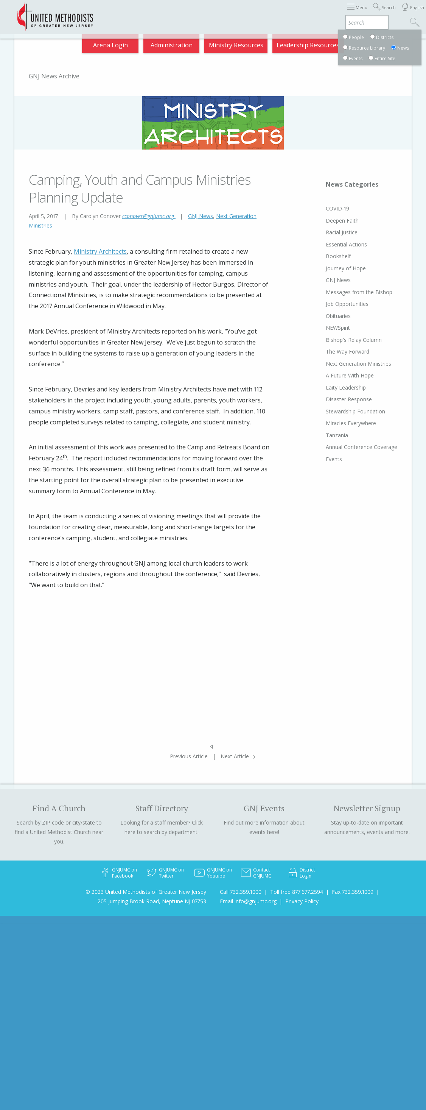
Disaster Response (334, 399)
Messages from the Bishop (344, 292)
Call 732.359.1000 (240, 891)
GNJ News (200, 216)
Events (319, 459)
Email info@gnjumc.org (248, 901)
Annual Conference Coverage (347, 447)
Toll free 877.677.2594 (296, 891)
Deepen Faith (327, 220)
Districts (257, 12)
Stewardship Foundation (341, 411)
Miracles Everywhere (336, 423)
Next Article (235, 756)
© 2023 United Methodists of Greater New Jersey (146, 891)
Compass (361, 12)
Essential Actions (332, 244)
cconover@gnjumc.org (149, 216)
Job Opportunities (332, 303)
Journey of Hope (331, 268)
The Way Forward (333, 351)
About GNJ (227, 12)
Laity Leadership (331, 387)
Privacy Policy (302, 901)
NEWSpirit (323, 327)
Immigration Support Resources (168, 12)
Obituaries (323, 316)
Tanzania (322, 435)
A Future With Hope (335, 375)
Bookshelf (323, 256)
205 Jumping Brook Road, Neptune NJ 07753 (152, 901)
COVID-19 (323, 208)
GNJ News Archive (54, 76)
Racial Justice (327, 232)
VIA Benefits (328, 12)
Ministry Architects (100, 251)
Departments (290, 12)
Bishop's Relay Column (339, 339)
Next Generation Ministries (344, 363)
